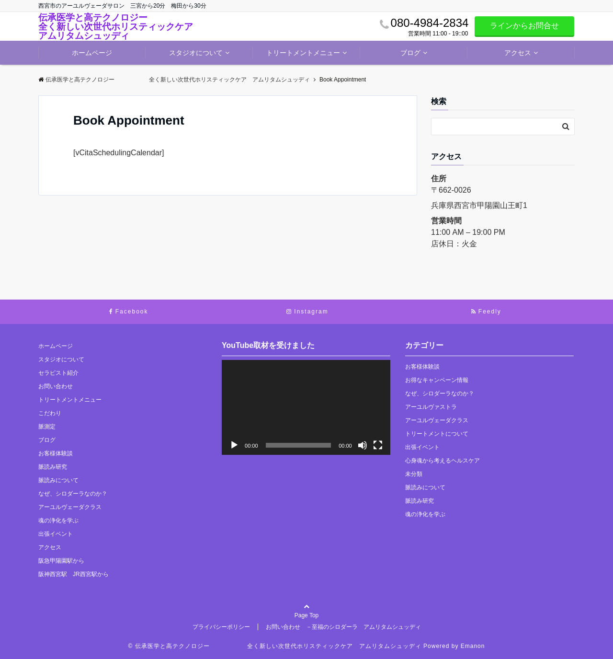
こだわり (49, 413)
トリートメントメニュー (303, 53)
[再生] (234, 445)
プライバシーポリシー (221, 627)
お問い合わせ (55, 386)
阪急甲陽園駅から (61, 560)
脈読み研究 (52, 466)
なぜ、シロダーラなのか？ (72, 493)
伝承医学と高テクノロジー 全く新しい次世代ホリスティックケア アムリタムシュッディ (120, 26)
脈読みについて (58, 480)
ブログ (410, 53)
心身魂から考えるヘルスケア (442, 460)
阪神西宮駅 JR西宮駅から (73, 574)
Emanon (473, 646)
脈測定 (47, 426)
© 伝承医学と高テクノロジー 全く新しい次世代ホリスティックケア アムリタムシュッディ (274, 646)
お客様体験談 (55, 453)
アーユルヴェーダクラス (70, 507)
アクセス (517, 53)
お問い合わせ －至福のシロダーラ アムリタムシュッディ (343, 627)
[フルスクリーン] (378, 445)
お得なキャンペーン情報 (436, 380)
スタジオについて (196, 53)
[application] (306, 407)
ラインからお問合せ (524, 26)
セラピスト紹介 (58, 373)
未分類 (413, 474)
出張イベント (55, 534)
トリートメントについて (436, 433)
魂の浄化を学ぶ (58, 520)
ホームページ (92, 53)
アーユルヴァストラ (431, 407)
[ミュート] (362, 445)
